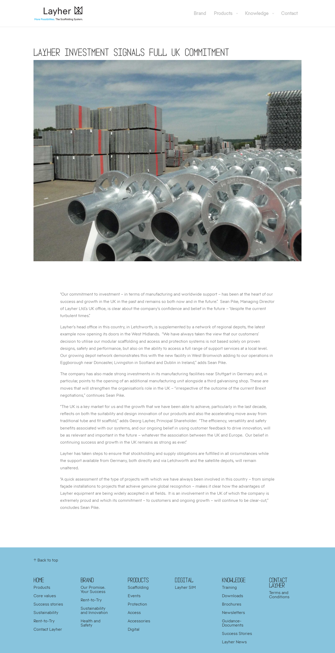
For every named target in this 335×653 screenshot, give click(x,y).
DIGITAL (184, 580)
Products (42, 587)
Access (134, 612)
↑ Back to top (46, 560)
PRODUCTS (138, 580)
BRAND (87, 580)
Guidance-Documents (232, 623)
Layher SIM (185, 587)
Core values (45, 595)
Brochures (231, 604)
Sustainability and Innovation (94, 610)
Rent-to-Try (44, 620)
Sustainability (46, 612)
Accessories (139, 620)
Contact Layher (48, 629)
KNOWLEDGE (233, 580)
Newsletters (233, 612)
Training (229, 587)
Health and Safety (90, 623)
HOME (39, 580)
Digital (133, 629)
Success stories (48, 604)
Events (134, 595)
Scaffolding (138, 587)
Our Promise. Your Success (93, 589)
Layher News (234, 641)
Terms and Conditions (279, 594)
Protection (137, 604)
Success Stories (237, 633)
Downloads (232, 595)
